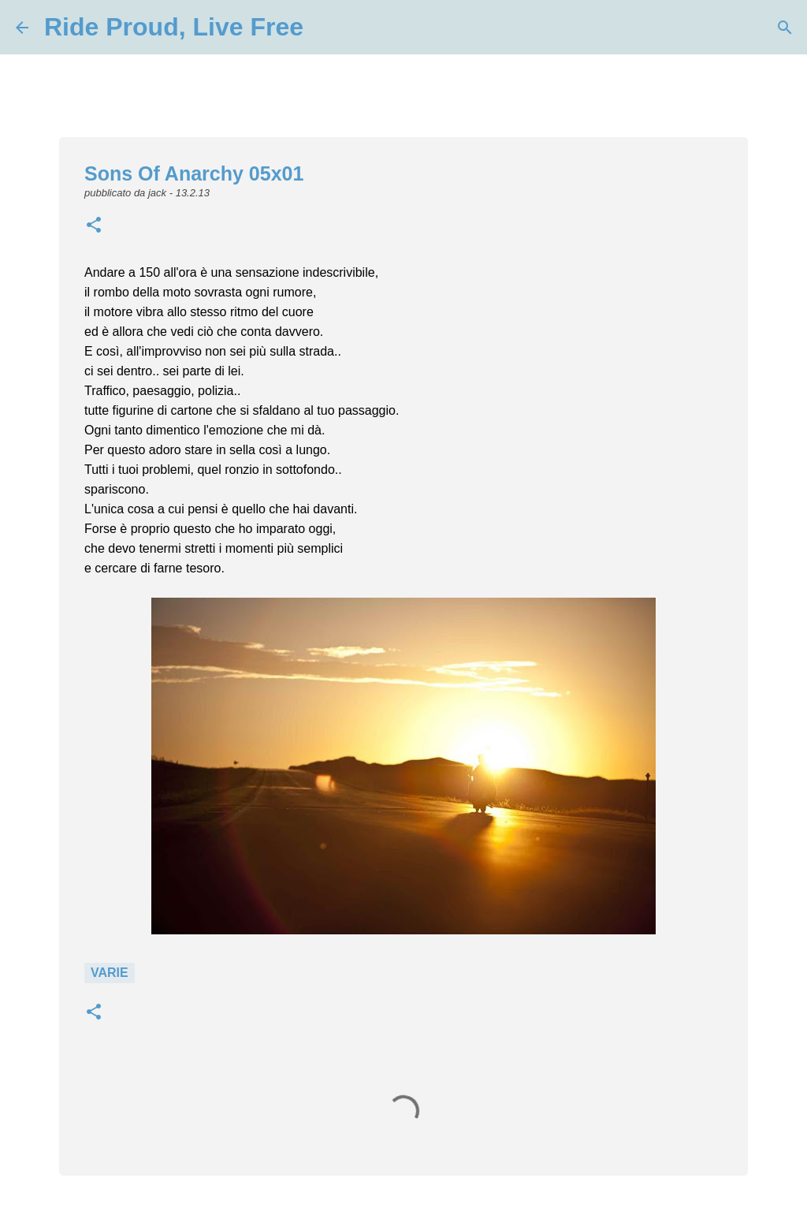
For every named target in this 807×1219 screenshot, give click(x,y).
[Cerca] (325, 28)
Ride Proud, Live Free (173, 27)
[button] (93, 226)
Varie (109, 972)
